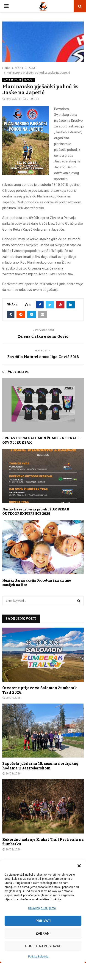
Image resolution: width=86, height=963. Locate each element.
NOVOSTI (29, 79)
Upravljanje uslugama (42, 908)
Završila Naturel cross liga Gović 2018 (43, 356)
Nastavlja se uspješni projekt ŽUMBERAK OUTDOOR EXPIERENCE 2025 (35, 511)
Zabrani (43, 933)
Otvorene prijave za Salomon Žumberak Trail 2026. (39, 690)
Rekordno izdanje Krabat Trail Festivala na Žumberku (43, 841)
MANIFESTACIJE (12, 79)
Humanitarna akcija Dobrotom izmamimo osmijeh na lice (36, 582)
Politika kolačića (38, 956)
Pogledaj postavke (43, 946)
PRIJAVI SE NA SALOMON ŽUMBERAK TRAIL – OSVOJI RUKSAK (41, 440)
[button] (79, 865)
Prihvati (43, 921)
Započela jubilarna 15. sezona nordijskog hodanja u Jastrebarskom (40, 765)
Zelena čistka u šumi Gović (43, 336)
